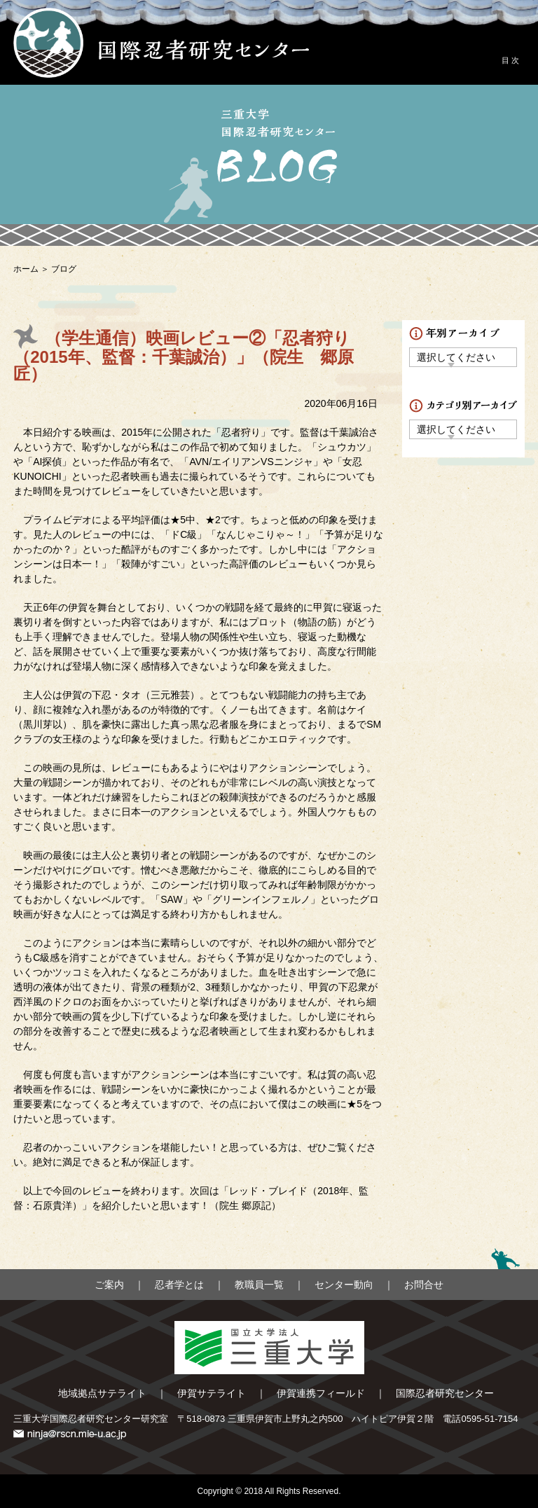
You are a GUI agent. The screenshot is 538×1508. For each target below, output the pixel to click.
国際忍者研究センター (445, 1393)
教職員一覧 (259, 1284)
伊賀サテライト (211, 1393)
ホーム (26, 269)
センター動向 (344, 1284)
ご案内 (109, 1284)
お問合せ (423, 1284)
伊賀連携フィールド (321, 1393)
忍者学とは (179, 1284)
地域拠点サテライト (102, 1393)
